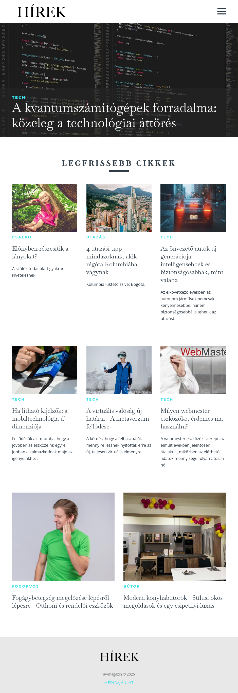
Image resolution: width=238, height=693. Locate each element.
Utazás (96, 237)
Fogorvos (25, 586)
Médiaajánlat (119, 682)
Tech (19, 97)
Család (22, 237)
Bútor (131, 586)
